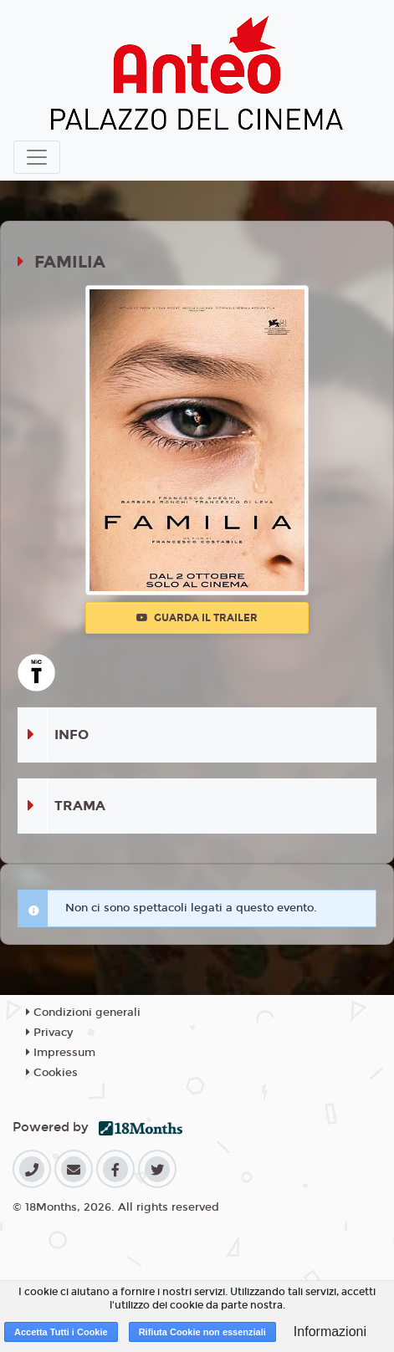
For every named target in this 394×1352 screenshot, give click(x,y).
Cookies (52, 1072)
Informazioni (330, 1331)
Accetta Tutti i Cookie (61, 1332)
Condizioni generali (83, 1012)
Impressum (60, 1052)
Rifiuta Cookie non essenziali (202, 1332)
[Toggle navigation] (36, 157)
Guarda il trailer (197, 618)
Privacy (49, 1032)
